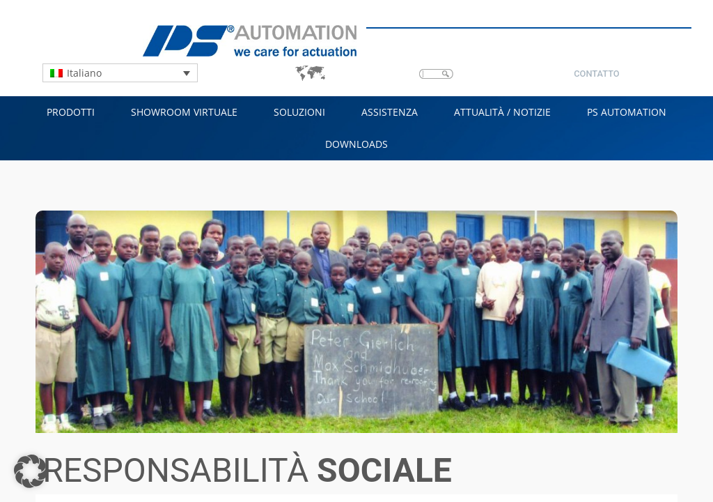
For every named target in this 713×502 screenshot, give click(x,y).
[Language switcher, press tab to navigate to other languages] (120, 72)
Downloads (356, 144)
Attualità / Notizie (502, 112)
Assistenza (389, 112)
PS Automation (626, 112)
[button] (30, 471)
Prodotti (71, 112)
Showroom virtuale (184, 112)
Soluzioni (299, 112)
